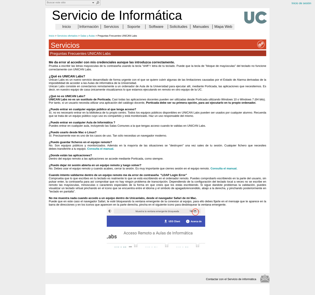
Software (156, 27)
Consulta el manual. (223, 168)
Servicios (111, 27)
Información (88, 27)
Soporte (133, 27)
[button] (97, 2)
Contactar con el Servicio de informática (232, 279)
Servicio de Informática (117, 15)
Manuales (201, 27)
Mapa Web (223, 27)
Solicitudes (178, 27)
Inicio (66, 27)
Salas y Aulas (87, 35)
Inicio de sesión (301, 3)
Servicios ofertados (67, 35)
